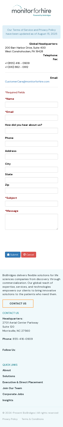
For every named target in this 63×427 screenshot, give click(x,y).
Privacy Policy (10, 419)
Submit (12, 254)
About (7, 370)
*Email (9, 112)
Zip (7, 185)
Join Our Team (12, 388)
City (8, 164)
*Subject (11, 198)
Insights (8, 400)
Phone (9, 138)
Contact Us (18, 303)
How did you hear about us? (23, 125)
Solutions (9, 376)
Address (10, 151)
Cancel (28, 254)
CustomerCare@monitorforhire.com (27, 81)
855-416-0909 (23, 339)
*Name (9, 99)
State (9, 174)
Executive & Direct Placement (23, 382)
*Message (11, 211)
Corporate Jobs (13, 394)
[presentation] (28, 238)
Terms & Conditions (33, 419)
